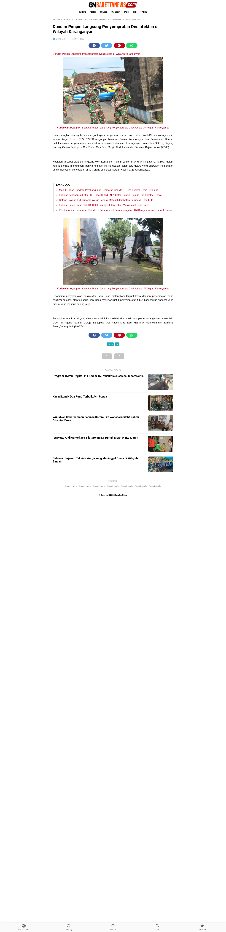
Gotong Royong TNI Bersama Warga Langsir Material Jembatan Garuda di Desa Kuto (106, 200)
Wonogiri (115, 12)
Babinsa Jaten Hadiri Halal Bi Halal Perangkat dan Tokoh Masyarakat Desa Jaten (104, 205)
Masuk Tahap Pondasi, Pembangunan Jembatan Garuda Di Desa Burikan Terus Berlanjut (108, 190)
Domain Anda (71, 486)
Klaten (93, 12)
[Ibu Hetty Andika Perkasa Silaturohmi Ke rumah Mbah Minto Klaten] (160, 444)
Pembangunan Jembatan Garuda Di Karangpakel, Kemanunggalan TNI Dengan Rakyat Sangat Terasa (115, 210)
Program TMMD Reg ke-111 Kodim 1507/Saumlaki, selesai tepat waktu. (98, 376)
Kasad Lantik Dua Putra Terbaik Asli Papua (80, 396)
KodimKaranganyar (68, 127)
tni (117, 344)
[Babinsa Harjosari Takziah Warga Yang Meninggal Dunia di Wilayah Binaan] (160, 464)
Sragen (104, 12)
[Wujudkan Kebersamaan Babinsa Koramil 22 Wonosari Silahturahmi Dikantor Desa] (160, 423)
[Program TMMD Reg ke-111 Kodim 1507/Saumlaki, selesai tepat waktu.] (160, 382)
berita (110, 344)
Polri (126, 12)
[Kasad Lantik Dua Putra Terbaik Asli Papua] (160, 403)
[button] (94, 45)
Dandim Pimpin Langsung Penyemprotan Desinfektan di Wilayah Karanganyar (96, 54)
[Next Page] (119, 356)
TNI (135, 12)
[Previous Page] (107, 356)
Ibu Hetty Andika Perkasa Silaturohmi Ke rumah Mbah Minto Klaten (95, 437)
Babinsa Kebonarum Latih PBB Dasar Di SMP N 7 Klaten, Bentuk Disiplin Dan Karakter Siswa (110, 195)
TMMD (143, 12)
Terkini (82, 12)
